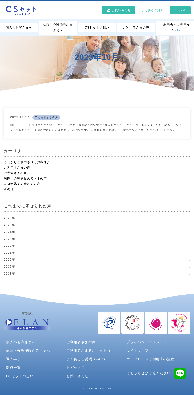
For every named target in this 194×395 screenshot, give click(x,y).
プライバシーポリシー (145, 342)
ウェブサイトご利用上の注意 (150, 359)
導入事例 (13, 359)
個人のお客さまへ (19, 27)
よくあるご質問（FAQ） (86, 359)
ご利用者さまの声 (136, 27)
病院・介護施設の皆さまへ (58, 27)
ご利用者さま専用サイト (175, 27)
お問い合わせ (77, 376)
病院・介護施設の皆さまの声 (25, 178)
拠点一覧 (13, 368)
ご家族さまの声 (15, 173)
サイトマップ (138, 351)
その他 (9, 189)
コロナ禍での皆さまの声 (22, 183)
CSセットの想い (97, 27)
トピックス (75, 368)
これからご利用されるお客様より (28, 162)
